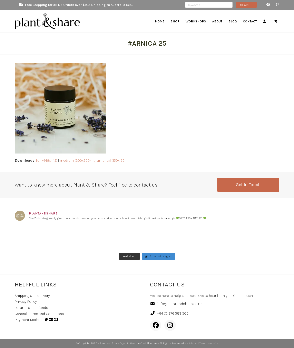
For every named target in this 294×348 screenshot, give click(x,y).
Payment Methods (36, 319)
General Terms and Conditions (39, 314)
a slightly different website (201, 343)
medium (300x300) (75, 160)
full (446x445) (46, 160)
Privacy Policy (26, 301)
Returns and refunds (31, 307)
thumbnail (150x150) (109, 160)
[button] (275, 21)
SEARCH (246, 5)
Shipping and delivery (32, 295)
